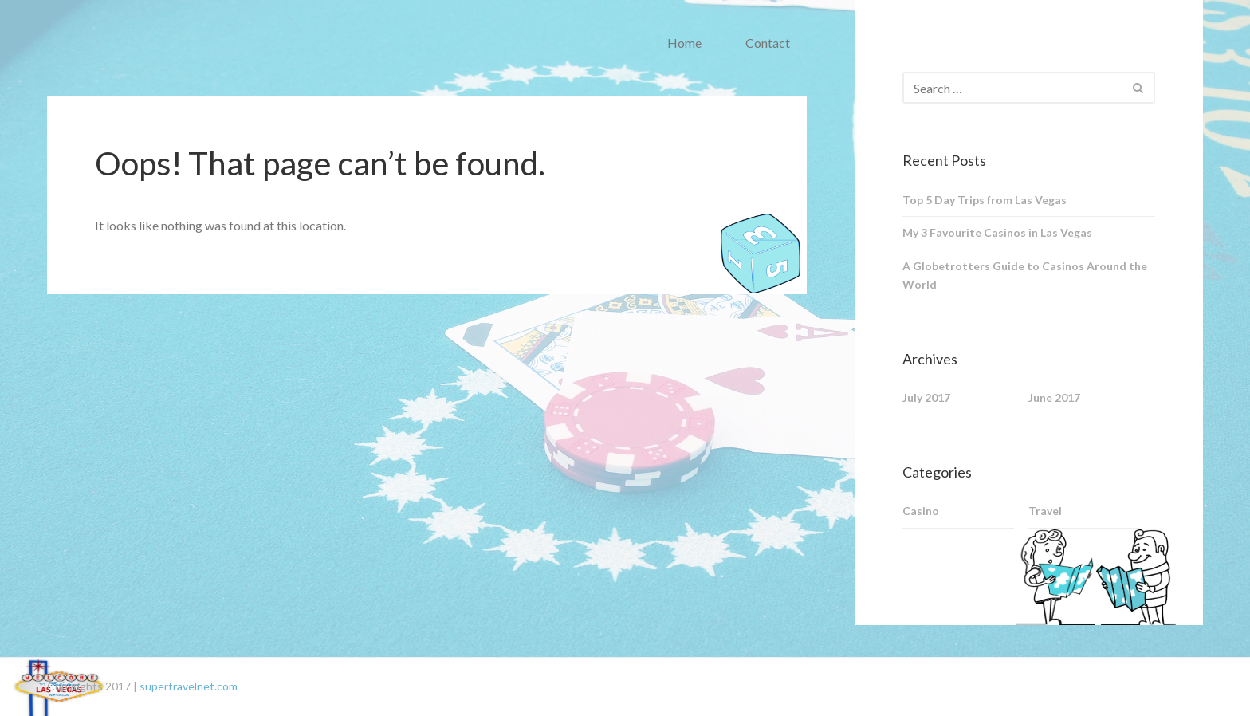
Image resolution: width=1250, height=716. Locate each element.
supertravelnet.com (189, 686)
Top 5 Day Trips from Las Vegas (984, 200)
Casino (920, 510)
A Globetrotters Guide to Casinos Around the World (1024, 275)
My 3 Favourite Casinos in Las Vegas (997, 232)
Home (684, 42)
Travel (1045, 510)
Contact (767, 42)
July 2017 (926, 397)
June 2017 (1054, 397)
